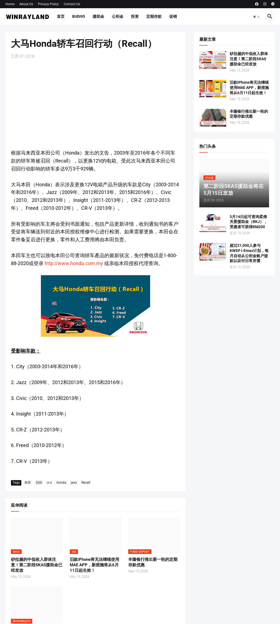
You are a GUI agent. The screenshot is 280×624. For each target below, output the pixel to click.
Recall (85, 482)
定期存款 (154, 16)
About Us (26, 4)
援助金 (98, 16)
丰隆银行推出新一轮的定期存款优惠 (152, 562)
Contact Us (72, 4)
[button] (256, 16)
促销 (173, 16)
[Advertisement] (95, 104)
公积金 (117, 16)
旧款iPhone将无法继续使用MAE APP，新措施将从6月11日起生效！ (94, 565)
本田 (27, 482)
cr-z (49, 482)
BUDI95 (78, 16)
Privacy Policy (48, 4)
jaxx (74, 482)
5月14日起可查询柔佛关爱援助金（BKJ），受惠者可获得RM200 (248, 221)
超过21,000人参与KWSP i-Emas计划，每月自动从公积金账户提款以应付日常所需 (249, 253)
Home (9, 4)
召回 (39, 482)
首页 (61, 16)
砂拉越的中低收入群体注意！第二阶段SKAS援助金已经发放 (36, 565)
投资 (135, 16)
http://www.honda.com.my (74, 263)
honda (61, 482)
